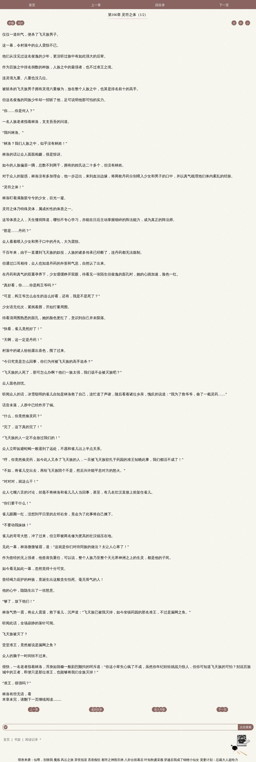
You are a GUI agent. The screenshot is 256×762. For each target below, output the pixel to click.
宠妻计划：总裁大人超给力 (219, 760)
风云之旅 (67, 760)
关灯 (20, 23)
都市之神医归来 (112, 760)
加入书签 (159, 709)
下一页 (224, 5)
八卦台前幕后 (133, 760)
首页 (32, 5)
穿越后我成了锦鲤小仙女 (181, 760)
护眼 (11, 23)
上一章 (96, 5)
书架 (17, 739)
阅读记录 (32, 739)
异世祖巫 (80, 760)
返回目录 (96, 709)
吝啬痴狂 (94, 760)
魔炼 (57, 760)
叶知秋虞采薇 (153, 760)
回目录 (160, 5)
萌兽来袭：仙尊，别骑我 (35, 760)
